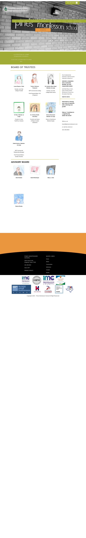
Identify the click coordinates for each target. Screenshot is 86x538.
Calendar (20, 21)
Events (59, 21)
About (47, 261)
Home (15, 21)
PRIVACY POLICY (28, 270)
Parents (70, 21)
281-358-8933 (71, 2)
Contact (48, 269)
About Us (27, 21)
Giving (64, 21)
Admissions (52, 21)
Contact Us (43, 30)
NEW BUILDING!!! (78, 21)
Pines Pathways (35, 21)
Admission (48, 267)
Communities (44, 21)
